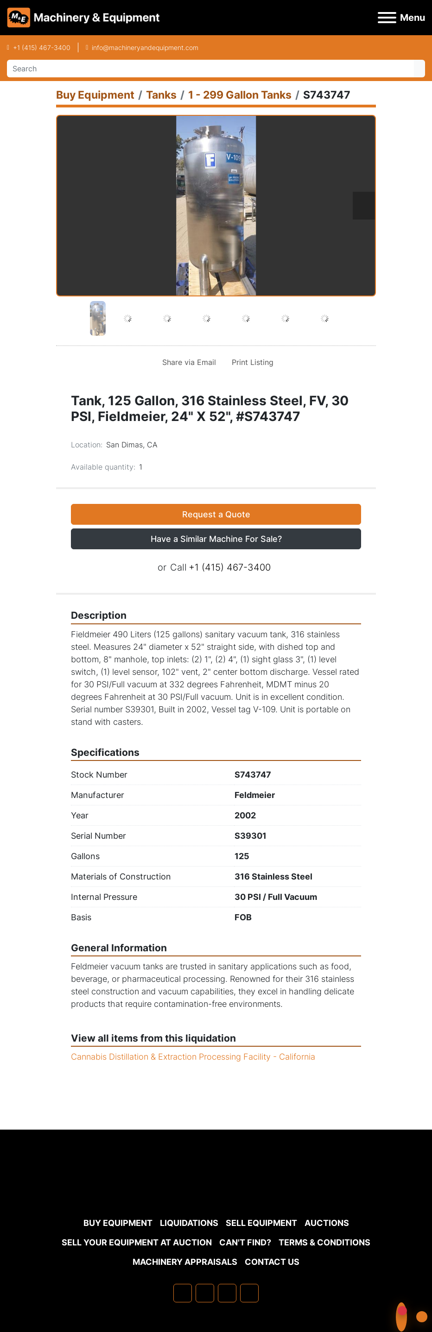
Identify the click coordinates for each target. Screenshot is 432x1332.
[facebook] (182, 1293)
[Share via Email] (187, 362)
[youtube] (249, 1293)
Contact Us (272, 1262)
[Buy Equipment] (95, 94)
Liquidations (189, 1223)
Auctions (327, 1223)
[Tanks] (161, 94)
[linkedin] (205, 1293)
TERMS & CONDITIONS (324, 1242)
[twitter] (227, 1293)
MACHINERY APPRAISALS (185, 1262)
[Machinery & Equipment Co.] (216, 1190)
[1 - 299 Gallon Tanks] (240, 94)
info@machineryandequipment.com (145, 47)
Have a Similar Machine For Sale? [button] (216, 539)
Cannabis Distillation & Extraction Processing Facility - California (193, 1057)
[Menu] (387, 17)
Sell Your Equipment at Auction (137, 1242)
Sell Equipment (261, 1223)
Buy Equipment (117, 1223)
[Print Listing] (251, 362)
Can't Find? (245, 1242)
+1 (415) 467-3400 (41, 47)
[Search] (210, 68)
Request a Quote (216, 514)
